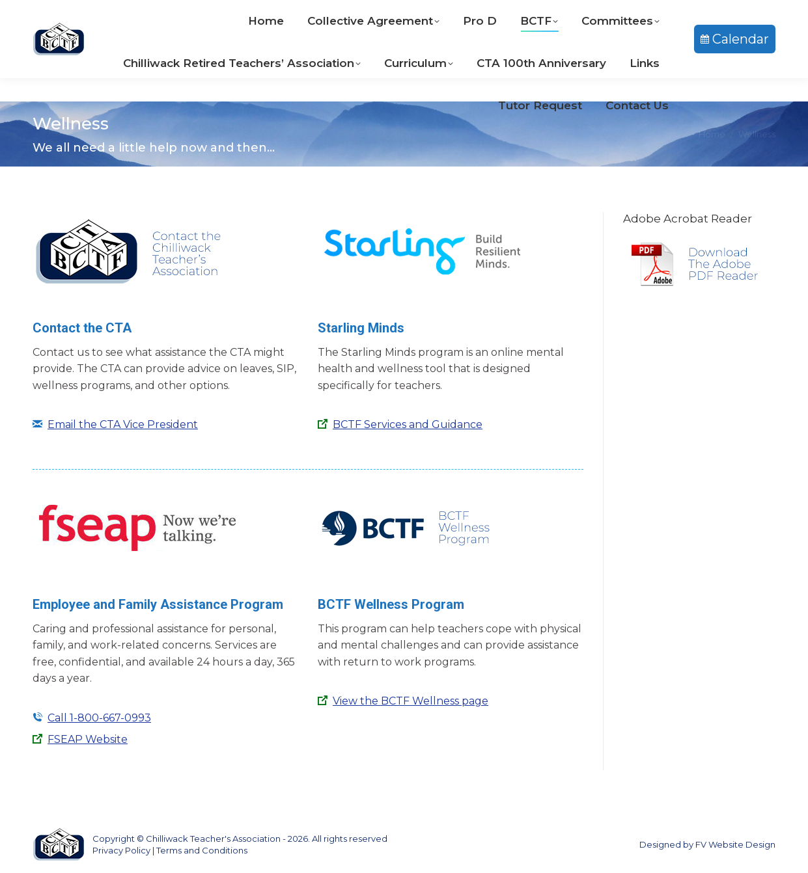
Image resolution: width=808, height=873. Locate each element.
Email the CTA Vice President (123, 424)
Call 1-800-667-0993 (99, 718)
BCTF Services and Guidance (407, 424)
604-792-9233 (351, 12)
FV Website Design (735, 844)
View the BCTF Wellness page (410, 701)
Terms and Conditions (201, 850)
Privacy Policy (121, 850)
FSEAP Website (88, 739)
